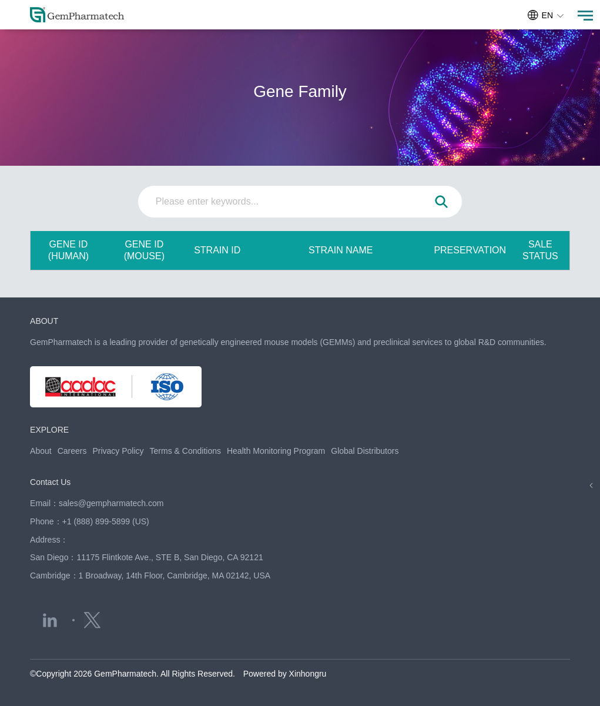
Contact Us (50, 482)
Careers (72, 451)
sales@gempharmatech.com (111, 503)
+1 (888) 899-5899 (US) (105, 521)
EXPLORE (49, 429)
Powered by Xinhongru (285, 673)
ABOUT (44, 321)
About (41, 451)
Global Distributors (364, 451)
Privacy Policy (117, 451)
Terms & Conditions (185, 451)
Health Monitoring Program (276, 451)
